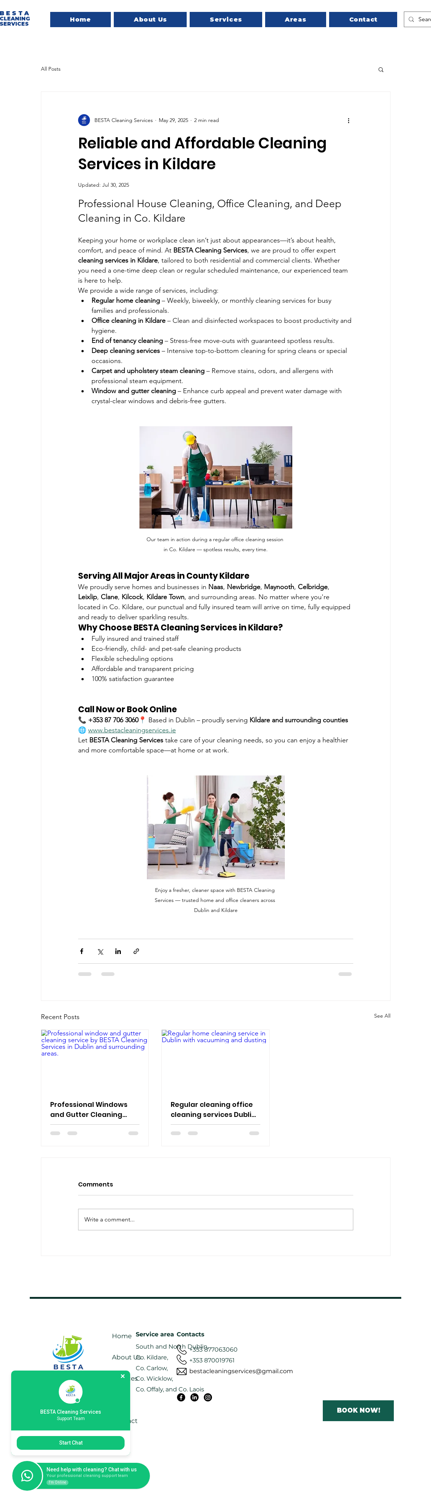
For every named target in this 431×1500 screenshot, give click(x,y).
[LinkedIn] (194, 1397)
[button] (381, 69)
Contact (125, 1420)
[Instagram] (208, 1397)
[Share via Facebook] (81, 951)
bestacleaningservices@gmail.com (241, 1371)
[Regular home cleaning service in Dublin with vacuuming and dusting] (215, 1060)
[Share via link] (136, 951)
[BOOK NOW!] (358, 1410)
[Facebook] (181, 1397)
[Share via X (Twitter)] (99, 951)
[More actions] (348, 120)
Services (125, 1378)
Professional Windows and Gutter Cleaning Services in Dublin (89, 1110)
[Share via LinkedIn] (118, 951)
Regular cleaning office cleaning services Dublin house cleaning (213, 1110)
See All (382, 1015)
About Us (126, 1357)
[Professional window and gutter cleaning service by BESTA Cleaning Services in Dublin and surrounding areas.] (95, 1060)
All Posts (51, 68)
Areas (120, 1399)
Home (122, 1336)
